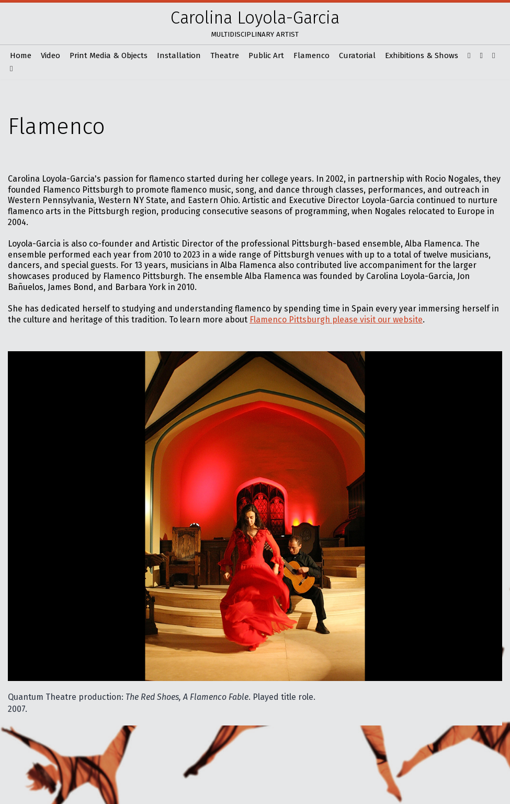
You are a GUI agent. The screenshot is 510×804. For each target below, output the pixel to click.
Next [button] (494, 698)
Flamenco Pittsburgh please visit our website (336, 320)
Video (50, 55)
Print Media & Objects (109, 55)
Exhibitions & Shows (421, 55)
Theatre (224, 55)
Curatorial (357, 55)
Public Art (266, 55)
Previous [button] (353, 698)
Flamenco (311, 55)
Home (20, 55)
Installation (179, 55)
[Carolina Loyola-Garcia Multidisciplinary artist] (255, 23)
